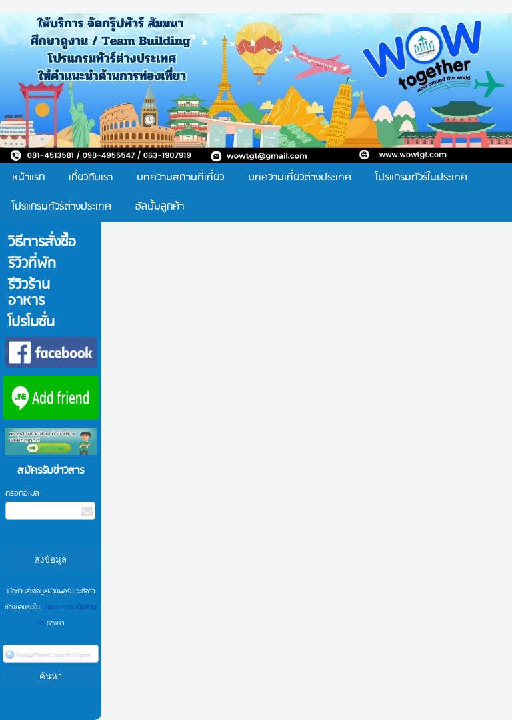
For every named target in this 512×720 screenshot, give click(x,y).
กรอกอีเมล (22, 493)
